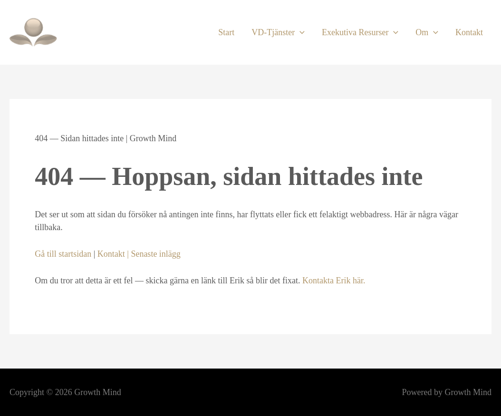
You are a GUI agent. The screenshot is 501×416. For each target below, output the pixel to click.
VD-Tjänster (278, 32)
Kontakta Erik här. (333, 280)
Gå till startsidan (63, 254)
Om (426, 32)
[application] (300, 32)
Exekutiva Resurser (360, 32)
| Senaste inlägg (153, 254)
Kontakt (469, 32)
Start (226, 32)
